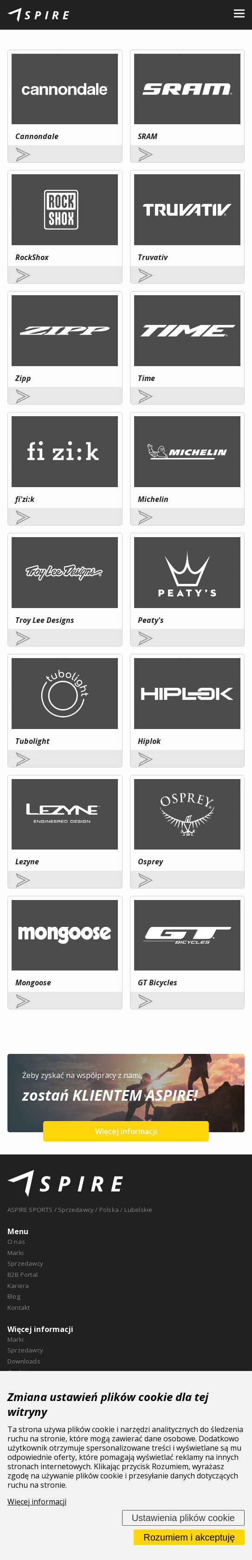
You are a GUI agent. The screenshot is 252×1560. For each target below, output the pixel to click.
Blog (13, 1296)
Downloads (23, 1361)
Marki (15, 1253)
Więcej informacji (126, 1131)
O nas (16, 1241)
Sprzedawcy (25, 1263)
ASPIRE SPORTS (30, 1209)
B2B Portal (22, 1274)
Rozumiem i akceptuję (189, 1537)
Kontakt (18, 1307)
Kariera (18, 1285)
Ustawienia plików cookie (183, 1518)
